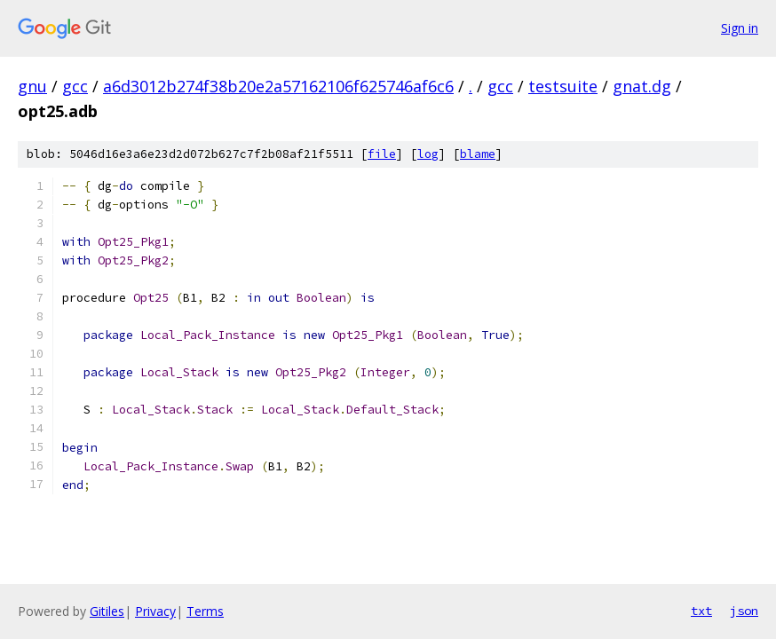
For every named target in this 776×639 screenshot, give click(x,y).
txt (701, 611)
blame (477, 154)
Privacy (155, 611)
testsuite (563, 86)
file (382, 154)
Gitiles (107, 611)
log (428, 154)
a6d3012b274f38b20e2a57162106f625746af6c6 (278, 86)
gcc (75, 86)
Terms (205, 611)
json (744, 611)
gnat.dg (642, 86)
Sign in (739, 28)
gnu (32, 86)
